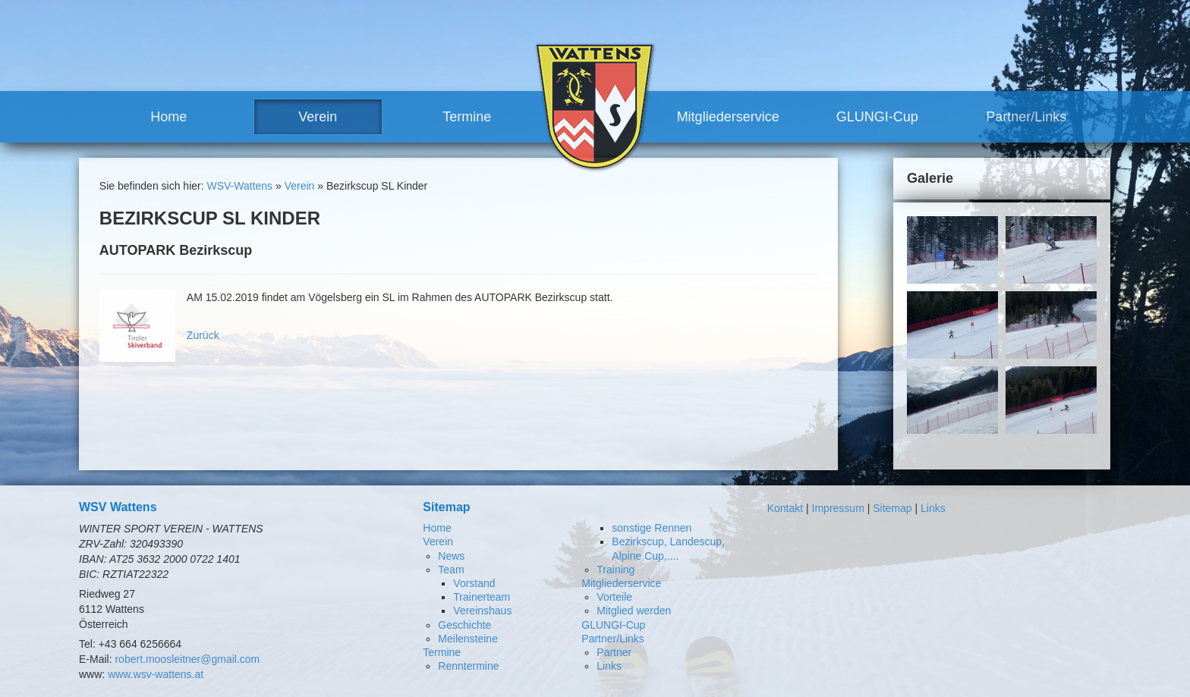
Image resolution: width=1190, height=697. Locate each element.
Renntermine (468, 666)
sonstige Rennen (651, 528)
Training (615, 570)
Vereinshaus (482, 610)
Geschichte (464, 625)
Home (168, 116)
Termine (466, 116)
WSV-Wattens (239, 186)
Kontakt (785, 508)
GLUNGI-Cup (877, 116)
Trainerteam (481, 597)
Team (451, 570)
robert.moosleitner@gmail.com (187, 659)
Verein (317, 116)
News (451, 556)
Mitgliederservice (728, 116)
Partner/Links (1026, 116)
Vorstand (474, 583)
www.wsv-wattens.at (155, 674)
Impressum (838, 508)
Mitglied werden (634, 610)
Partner (614, 652)
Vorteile (614, 597)
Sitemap (892, 508)
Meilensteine (468, 639)
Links (609, 666)
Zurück (203, 335)
